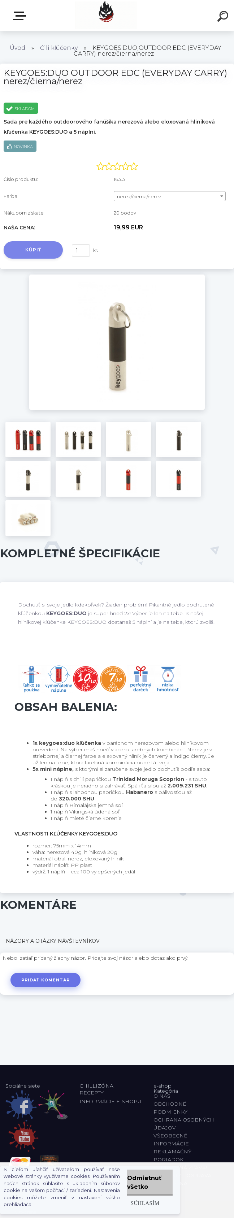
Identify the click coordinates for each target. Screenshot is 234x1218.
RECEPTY (93, 1092)
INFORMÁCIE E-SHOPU (110, 1101)
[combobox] (170, 196)
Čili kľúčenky (59, 47)
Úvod (17, 47)
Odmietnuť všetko (144, 1182)
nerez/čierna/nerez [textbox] (139, 196)
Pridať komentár (45, 979)
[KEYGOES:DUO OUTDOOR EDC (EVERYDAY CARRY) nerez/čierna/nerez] (117, 277)
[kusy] (81, 250)
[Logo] (106, 15)
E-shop (21, 16)
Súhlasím (145, 1203)
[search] (223, 17)
